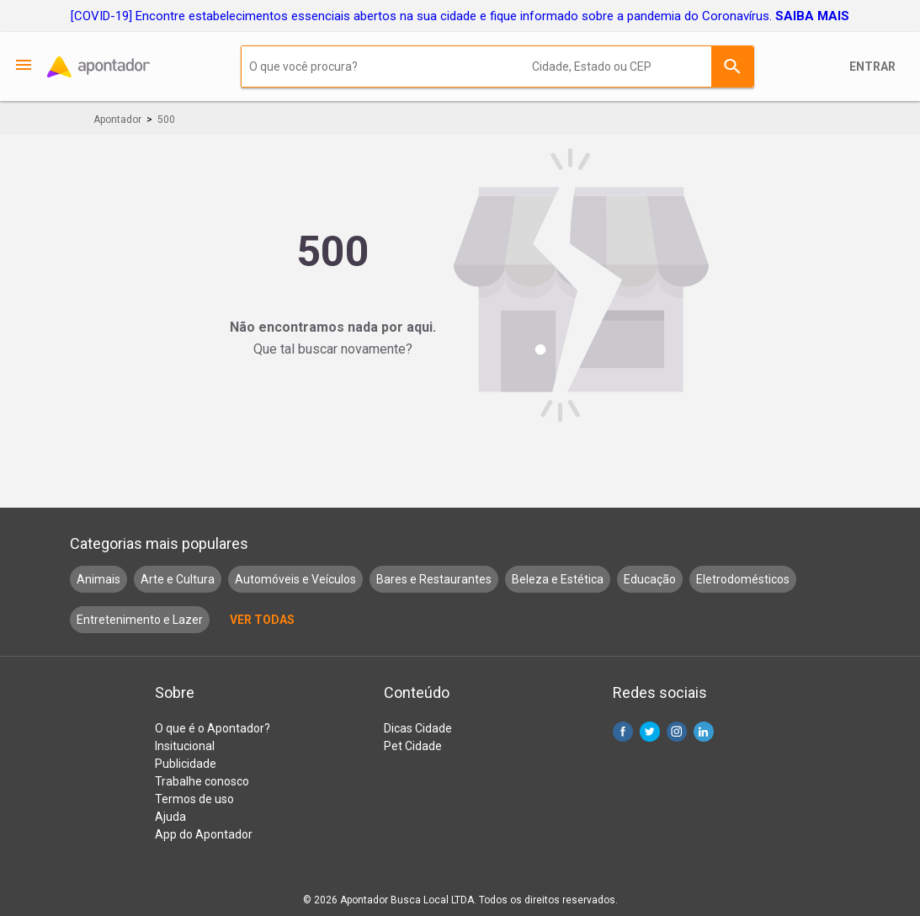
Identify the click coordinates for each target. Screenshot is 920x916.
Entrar (872, 66)
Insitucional (185, 746)
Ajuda (170, 816)
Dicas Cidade (418, 728)
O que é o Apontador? (212, 728)
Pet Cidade (413, 746)
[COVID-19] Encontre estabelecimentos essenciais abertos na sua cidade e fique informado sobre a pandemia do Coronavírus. (460, 16)
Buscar (732, 66)
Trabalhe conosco (202, 781)
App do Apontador (204, 834)
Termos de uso (194, 799)
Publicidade (185, 763)
